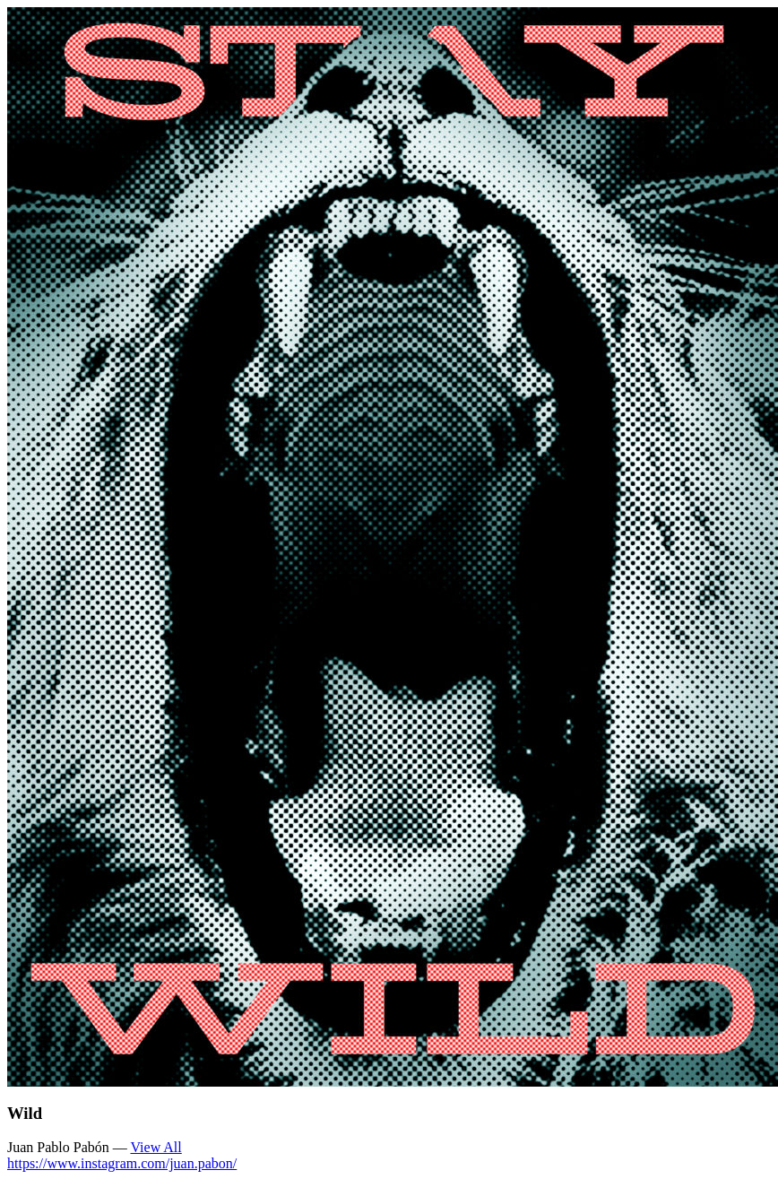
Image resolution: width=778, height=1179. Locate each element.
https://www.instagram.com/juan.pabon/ (122, 1163)
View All (155, 1147)
